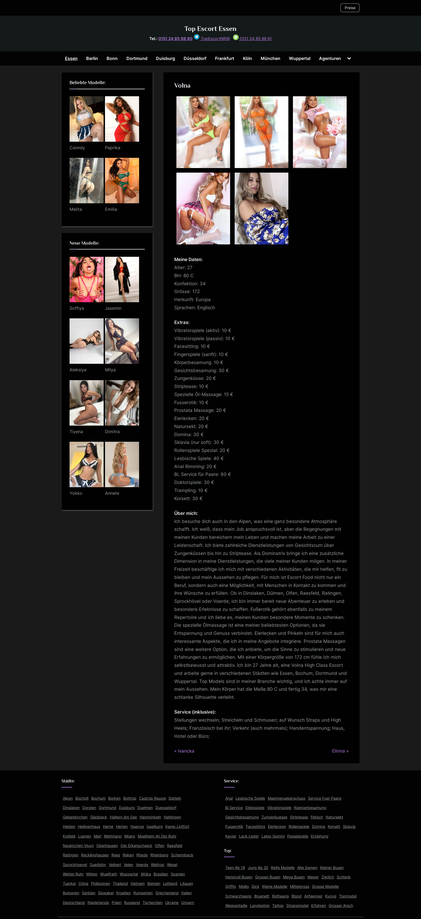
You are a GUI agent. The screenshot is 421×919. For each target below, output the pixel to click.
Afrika (146, 874)
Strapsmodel (297, 905)
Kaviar (230, 836)
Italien (186, 892)
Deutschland (74, 902)
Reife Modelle (283, 867)
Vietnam (137, 883)
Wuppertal (299, 58)
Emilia (111, 209)
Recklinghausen (95, 855)
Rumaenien (143, 892)
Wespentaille (236, 905)
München (270, 58)
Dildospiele (254, 807)
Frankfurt (224, 58)
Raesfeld (174, 845)
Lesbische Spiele (250, 798)
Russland (132, 902)
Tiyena (76, 431)
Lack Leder (249, 836)
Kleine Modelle (274, 886)
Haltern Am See (123, 817)
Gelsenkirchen (75, 817)
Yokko (76, 493)
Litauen (186, 883)
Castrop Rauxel (152, 798)
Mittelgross (299, 886)
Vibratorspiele (279, 807)
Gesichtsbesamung (242, 817)
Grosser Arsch (341, 905)
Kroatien (123, 892)
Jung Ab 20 (258, 867)
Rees (115, 855)
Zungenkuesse (274, 817)
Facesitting (255, 826)
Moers (129, 836)
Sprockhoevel (75, 864)
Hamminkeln (150, 817)
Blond (297, 896)
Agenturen (330, 58)
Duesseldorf (165, 807)
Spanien (178, 874)
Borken (114, 798)
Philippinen (100, 883)
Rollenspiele (299, 826)
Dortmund (136, 58)
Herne (108, 826)
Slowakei (106, 892)
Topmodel (348, 896)
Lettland (170, 883)
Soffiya (77, 308)
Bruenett (261, 896)
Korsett (334, 826)
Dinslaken (71, 807)
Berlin (92, 58)
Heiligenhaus (89, 826)
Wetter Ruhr (73, 874)
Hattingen (172, 817)
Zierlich (327, 877)
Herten (122, 826)
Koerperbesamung (310, 807)
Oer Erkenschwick (136, 845)
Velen (128, 864)
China (83, 883)
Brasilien (161, 874)
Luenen (84, 836)
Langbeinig (260, 905)
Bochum (98, 798)
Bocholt (82, 798)
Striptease (299, 817)
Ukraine (172, 902)
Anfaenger (313, 896)
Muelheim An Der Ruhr (157, 836)
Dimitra (112, 431)
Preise (350, 7)
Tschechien (152, 902)
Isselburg (155, 826)
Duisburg (165, 58)
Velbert (115, 864)
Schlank (344, 877)
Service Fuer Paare (324, 798)
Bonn (112, 58)
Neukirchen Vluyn (78, 845)
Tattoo (278, 905)
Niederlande (98, 902)
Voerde (142, 864)
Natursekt (334, 817)
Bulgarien (71, 892)
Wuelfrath (108, 874)
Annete (112, 493)
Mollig (244, 886)
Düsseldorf (195, 58)
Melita (76, 209)
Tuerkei (69, 883)
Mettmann (113, 836)
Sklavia (349, 826)
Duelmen (145, 807)
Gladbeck (98, 817)
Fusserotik (234, 826)
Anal (229, 798)
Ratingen (70, 855)
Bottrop (129, 798)
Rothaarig (280, 896)
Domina (318, 826)
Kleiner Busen (332, 867)
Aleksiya (78, 369)
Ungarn (187, 902)
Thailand (120, 883)
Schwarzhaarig (238, 896)
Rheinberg (159, 855)
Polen (116, 902)
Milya (110, 369)
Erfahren (318, 905)
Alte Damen (307, 867)
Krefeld (69, 836)
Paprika (112, 147)
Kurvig (330, 896)
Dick (255, 886)
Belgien (153, 883)
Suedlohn (98, 864)
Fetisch (317, 817)
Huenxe (137, 826)
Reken (128, 855)
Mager (313, 877)
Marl (97, 836)
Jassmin (113, 308)
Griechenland (167, 892)
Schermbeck (182, 855)
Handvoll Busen (238, 877)
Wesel (172, 864)
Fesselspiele (297, 836)
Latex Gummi (273, 836)
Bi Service (234, 807)
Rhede (142, 855)
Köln (247, 58)
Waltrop (157, 864)
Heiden (69, 826)
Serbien (88, 892)
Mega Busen (294, 877)
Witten (91, 874)
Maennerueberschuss (286, 798)
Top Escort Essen (210, 29)
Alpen (68, 798)
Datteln (175, 798)
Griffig (230, 886)
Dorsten (89, 807)
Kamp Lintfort (177, 826)
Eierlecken (277, 826)
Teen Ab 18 (235, 867)
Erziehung (319, 836)
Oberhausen (107, 845)
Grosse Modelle (325, 886)
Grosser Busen (267, 877)
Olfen (159, 845)
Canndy (77, 147)
